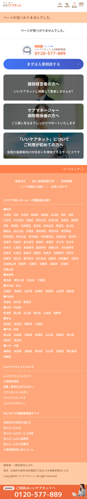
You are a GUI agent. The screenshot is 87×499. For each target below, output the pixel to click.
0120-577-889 (38, 494)
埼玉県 (31, 280)
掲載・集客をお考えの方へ (18, 386)
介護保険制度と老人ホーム (18, 449)
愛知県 (7, 323)
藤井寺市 (29, 258)
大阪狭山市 (9, 263)
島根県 (39, 334)
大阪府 (7, 214)
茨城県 (7, 302)
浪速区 (30, 220)
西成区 (60, 225)
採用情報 (66, 181)
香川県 (70, 334)
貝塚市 (50, 242)
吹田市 (17, 242)
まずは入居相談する (43, 64)
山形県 (60, 291)
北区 (16, 214)
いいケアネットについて (17, 375)
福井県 (37, 312)
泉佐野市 (29, 247)
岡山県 (7, 334)
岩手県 (28, 291)
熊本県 (39, 351)
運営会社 (20, 181)
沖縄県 (7, 356)
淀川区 (70, 225)
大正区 (7, 220)
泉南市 (52, 258)
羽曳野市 (59, 252)
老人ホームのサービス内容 (18, 433)
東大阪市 (41, 258)
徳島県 (18, 340)
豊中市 (72, 236)
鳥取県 (28, 334)
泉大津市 (29, 242)
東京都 (7, 280)
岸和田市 (61, 236)
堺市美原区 (47, 236)
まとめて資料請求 (74, 6)
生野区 (75, 220)
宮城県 (39, 291)
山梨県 (47, 312)
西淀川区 (41, 220)
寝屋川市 (54, 247)
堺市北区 (21, 236)
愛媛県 (60, 334)
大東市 (17, 252)
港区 (71, 214)
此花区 (55, 214)
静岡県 (28, 323)
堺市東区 (34, 236)
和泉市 (27, 252)
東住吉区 (49, 225)
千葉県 (41, 280)
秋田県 (49, 291)
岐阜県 (18, 323)
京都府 (43, 263)
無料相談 (60, 6)
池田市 (7, 242)
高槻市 (40, 242)
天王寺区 (18, 220)
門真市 (70, 252)
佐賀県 (18, 351)
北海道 (7, 291)
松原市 (7, 252)
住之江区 (18, 231)
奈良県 (64, 263)
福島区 (45, 214)
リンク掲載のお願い (32, 186)
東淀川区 (54, 220)
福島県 (70, 291)
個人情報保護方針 (43, 181)
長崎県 (28, 351)
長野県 (57, 312)
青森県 (18, 291)
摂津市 (7, 258)
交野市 (75, 258)
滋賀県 (54, 263)
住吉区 (37, 225)
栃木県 (17, 302)
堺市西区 (66, 231)
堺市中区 (54, 231)
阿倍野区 (26, 225)
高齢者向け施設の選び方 (17, 422)
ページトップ (71, 169)
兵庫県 (33, 263)
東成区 (65, 220)
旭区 (5, 225)
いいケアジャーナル (14, 397)
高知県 (7, 340)
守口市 (60, 242)
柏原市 (47, 252)
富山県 (17, 312)
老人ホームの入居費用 (15, 438)
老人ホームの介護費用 (15, 444)
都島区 (34, 214)
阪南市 (22, 263)
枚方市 (70, 242)
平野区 (30, 231)
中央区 (25, 214)
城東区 (15, 225)
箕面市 (37, 252)
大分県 (49, 351)
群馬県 (27, 302)
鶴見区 (7, 231)
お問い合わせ (59, 186)
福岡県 (7, 351)
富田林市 (41, 247)
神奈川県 (19, 280)
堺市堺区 (41, 231)
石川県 (27, 312)
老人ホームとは (12, 427)
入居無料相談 (11, 381)
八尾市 (17, 247)
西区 (63, 214)
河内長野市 (67, 247)
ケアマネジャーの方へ (15, 392)
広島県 (18, 334)
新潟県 (7, 312)
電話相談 (67, 6)
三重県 (39, 323)
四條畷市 (64, 258)
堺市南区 (8, 236)
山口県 (49, 334)
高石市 (17, 258)
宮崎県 (60, 351)
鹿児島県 (72, 351)
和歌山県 (8, 269)
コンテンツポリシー (14, 403)
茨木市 (7, 247)
